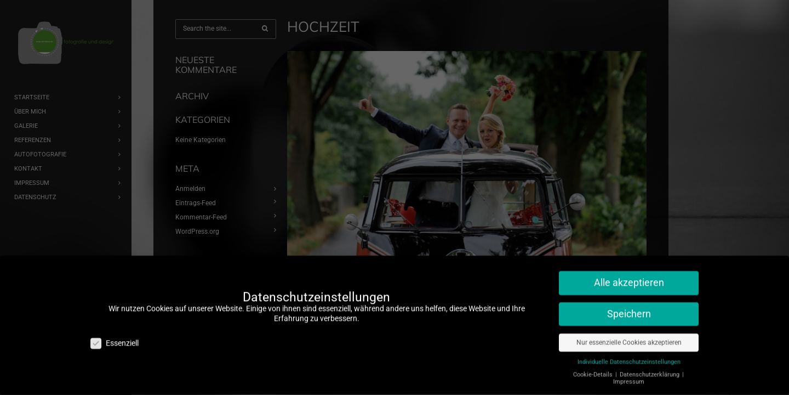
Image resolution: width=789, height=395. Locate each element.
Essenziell (114, 322)
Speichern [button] (629, 292)
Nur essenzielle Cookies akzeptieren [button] (629, 321)
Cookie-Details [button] (593, 353)
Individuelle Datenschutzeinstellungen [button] (629, 341)
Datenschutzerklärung (650, 353)
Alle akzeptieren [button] (629, 261)
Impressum (628, 360)
